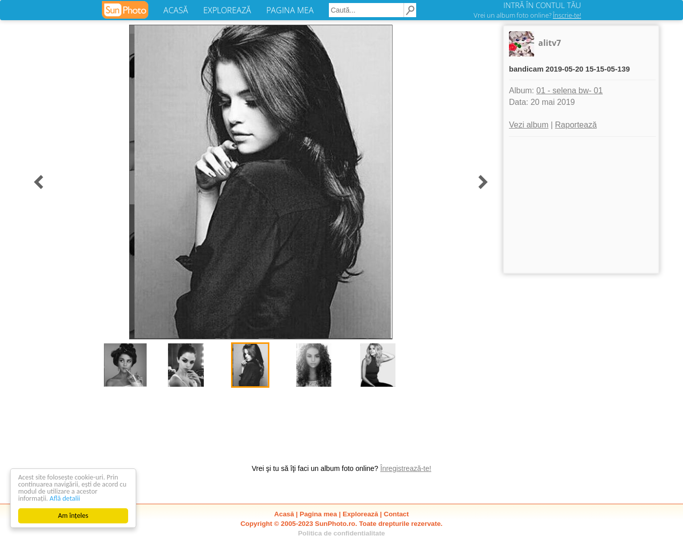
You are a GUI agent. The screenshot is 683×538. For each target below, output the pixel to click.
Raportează (576, 125)
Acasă (284, 514)
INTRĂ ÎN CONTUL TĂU (542, 5)
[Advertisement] (581, 205)
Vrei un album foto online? (527, 15)
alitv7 (549, 42)
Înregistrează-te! (405, 468)
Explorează (360, 514)
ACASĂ (175, 10)
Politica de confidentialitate (341, 533)
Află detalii (64, 498)
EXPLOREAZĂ (227, 10)
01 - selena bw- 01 (569, 90)
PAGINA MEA (290, 10)
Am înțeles (73, 515)
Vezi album (528, 125)
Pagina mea (318, 514)
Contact (396, 514)
